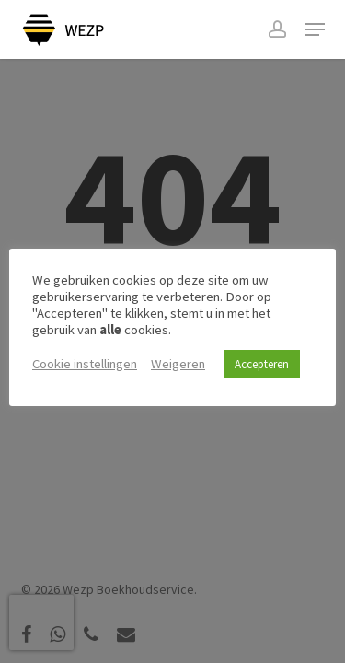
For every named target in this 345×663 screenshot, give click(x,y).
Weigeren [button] (178, 363)
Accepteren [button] (262, 364)
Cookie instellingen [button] (84, 363)
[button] (315, 29)
